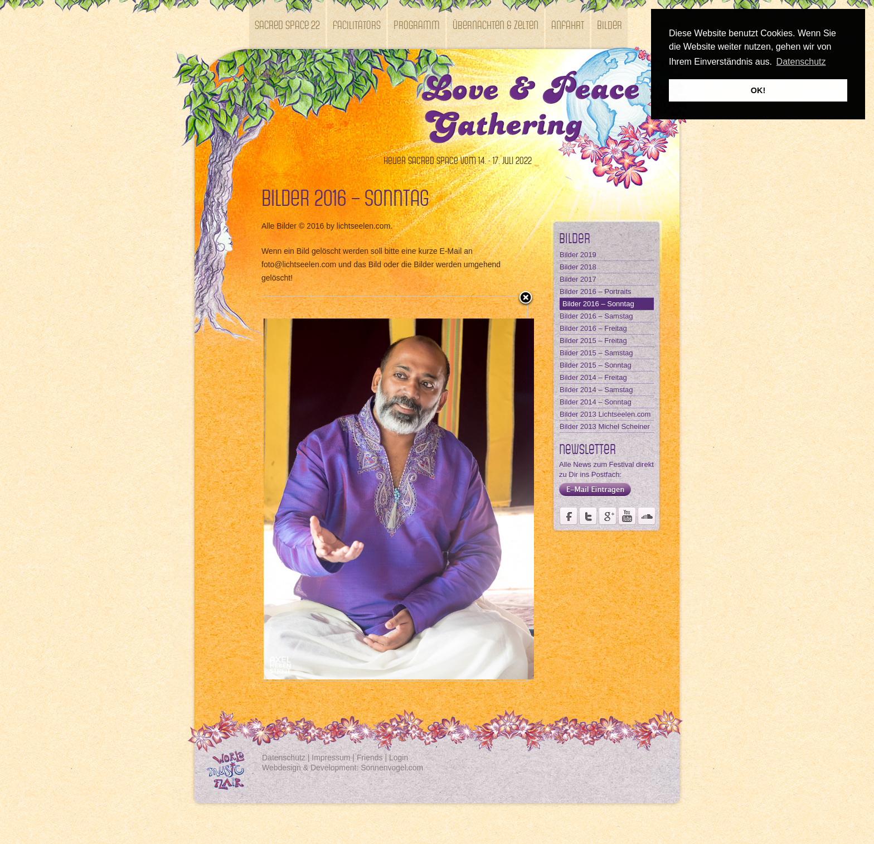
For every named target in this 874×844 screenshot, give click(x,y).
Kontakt (271, 73)
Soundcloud (647, 516)
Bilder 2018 (578, 267)
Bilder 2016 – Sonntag (598, 304)
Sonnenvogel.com (392, 767)
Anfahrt (567, 24)
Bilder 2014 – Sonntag (596, 402)
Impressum (331, 757)
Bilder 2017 (578, 279)
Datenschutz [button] (801, 61)
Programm (417, 24)
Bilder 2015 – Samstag (596, 353)
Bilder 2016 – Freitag (593, 328)
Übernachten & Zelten (495, 24)
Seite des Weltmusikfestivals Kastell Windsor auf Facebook (568, 516)
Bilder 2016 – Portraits (596, 291)
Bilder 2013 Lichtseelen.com (605, 414)
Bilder (609, 24)
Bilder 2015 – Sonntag (596, 365)
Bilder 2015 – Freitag (593, 340)
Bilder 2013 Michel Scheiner (605, 426)
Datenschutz (283, 757)
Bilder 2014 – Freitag (593, 377)
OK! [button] (758, 90)
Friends (370, 757)
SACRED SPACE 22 (287, 24)
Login (398, 757)
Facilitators (357, 24)
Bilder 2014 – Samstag (596, 389)
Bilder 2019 (578, 254)
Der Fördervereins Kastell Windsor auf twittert (588, 516)
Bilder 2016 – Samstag (596, 316)
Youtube (627, 516)
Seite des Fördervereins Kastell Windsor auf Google (607, 516)
